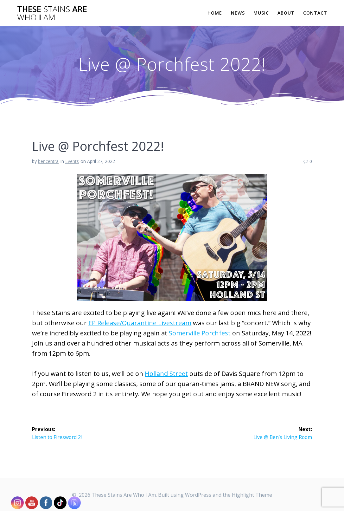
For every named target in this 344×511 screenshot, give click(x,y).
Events (72, 161)
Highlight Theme (252, 494)
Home (214, 13)
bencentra (48, 161)
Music (261, 13)
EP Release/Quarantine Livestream (139, 323)
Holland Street (166, 373)
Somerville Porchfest (200, 333)
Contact (315, 13)
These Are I (52, 13)
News (238, 13)
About (286, 13)
